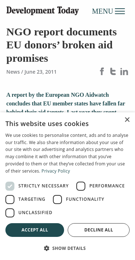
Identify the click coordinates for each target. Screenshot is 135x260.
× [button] (127, 120)
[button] (67, 248)
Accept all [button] (35, 230)
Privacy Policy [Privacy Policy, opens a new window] (55, 171)
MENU (108, 10)
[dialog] (67, 186)
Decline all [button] (98, 230)
